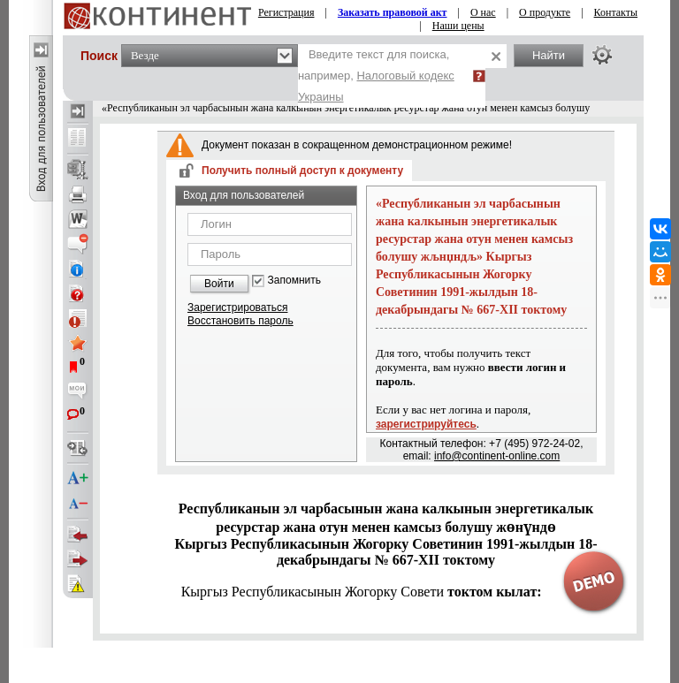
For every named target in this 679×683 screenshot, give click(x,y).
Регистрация (286, 12)
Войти (219, 283)
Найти (548, 55)
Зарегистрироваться (237, 307)
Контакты (616, 12)
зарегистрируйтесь (426, 424)
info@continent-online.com (497, 456)
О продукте (544, 12)
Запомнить (294, 280)
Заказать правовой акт (392, 12)
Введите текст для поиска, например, (376, 75)
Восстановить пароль (240, 321)
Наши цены (458, 25)
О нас (483, 12)
